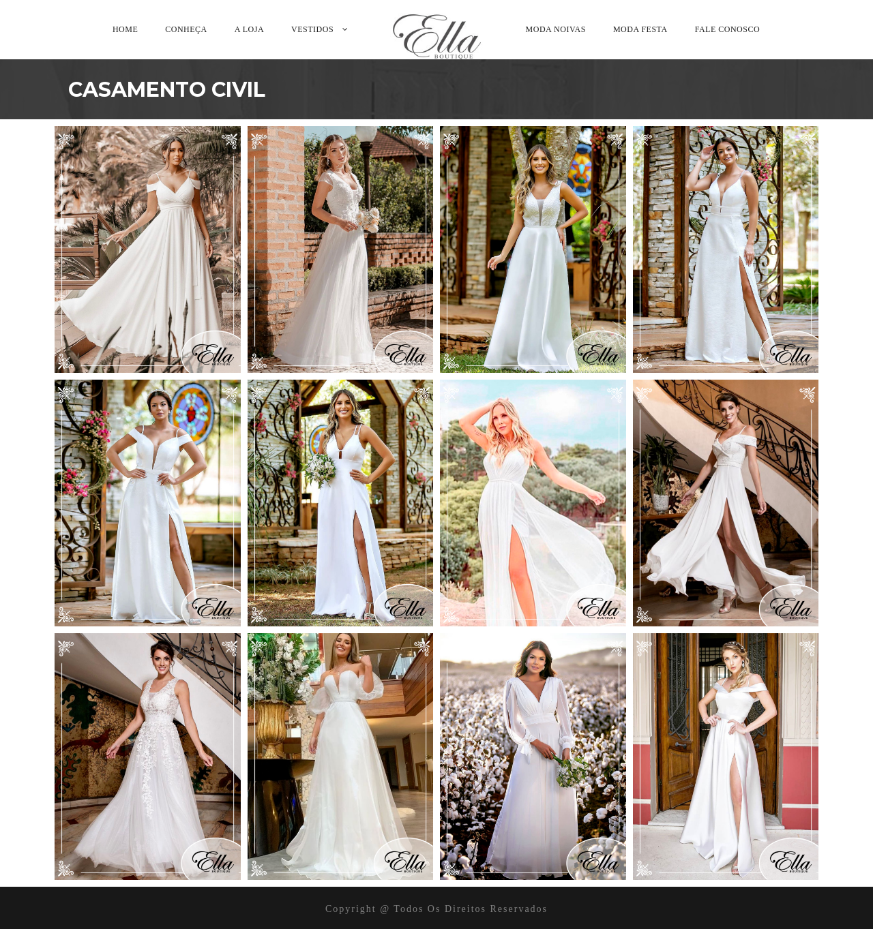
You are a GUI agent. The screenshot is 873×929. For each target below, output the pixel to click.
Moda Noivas (556, 29)
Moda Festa (640, 29)
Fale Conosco (727, 29)
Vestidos (312, 29)
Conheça (186, 29)
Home (125, 29)
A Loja (249, 29)
